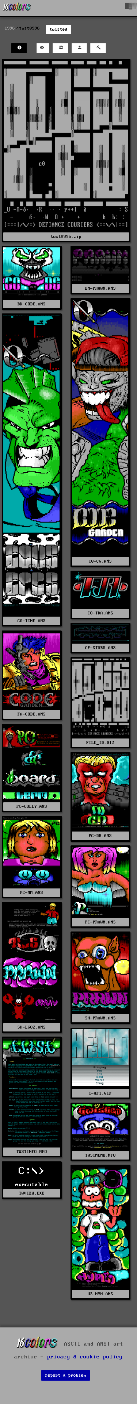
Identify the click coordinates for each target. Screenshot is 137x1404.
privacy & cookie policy (85, 1357)
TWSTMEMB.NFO (100, 1155)
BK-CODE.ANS (32, 304)
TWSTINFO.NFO (31, 1151)
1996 (10, 28)
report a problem (65, 1375)
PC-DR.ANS (100, 835)
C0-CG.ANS (100, 561)
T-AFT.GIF (100, 1093)
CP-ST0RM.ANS (100, 647)
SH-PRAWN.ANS (100, 1018)
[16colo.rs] (17, 8)
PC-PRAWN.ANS (100, 922)
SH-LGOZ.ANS (32, 1027)
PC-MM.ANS (31, 892)
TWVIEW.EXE (32, 1193)
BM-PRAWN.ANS (100, 288)
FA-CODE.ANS (32, 714)
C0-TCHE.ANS (32, 620)
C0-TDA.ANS (100, 613)
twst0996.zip (66, 236)
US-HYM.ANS (100, 1294)
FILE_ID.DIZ (100, 742)
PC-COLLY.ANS (31, 806)
